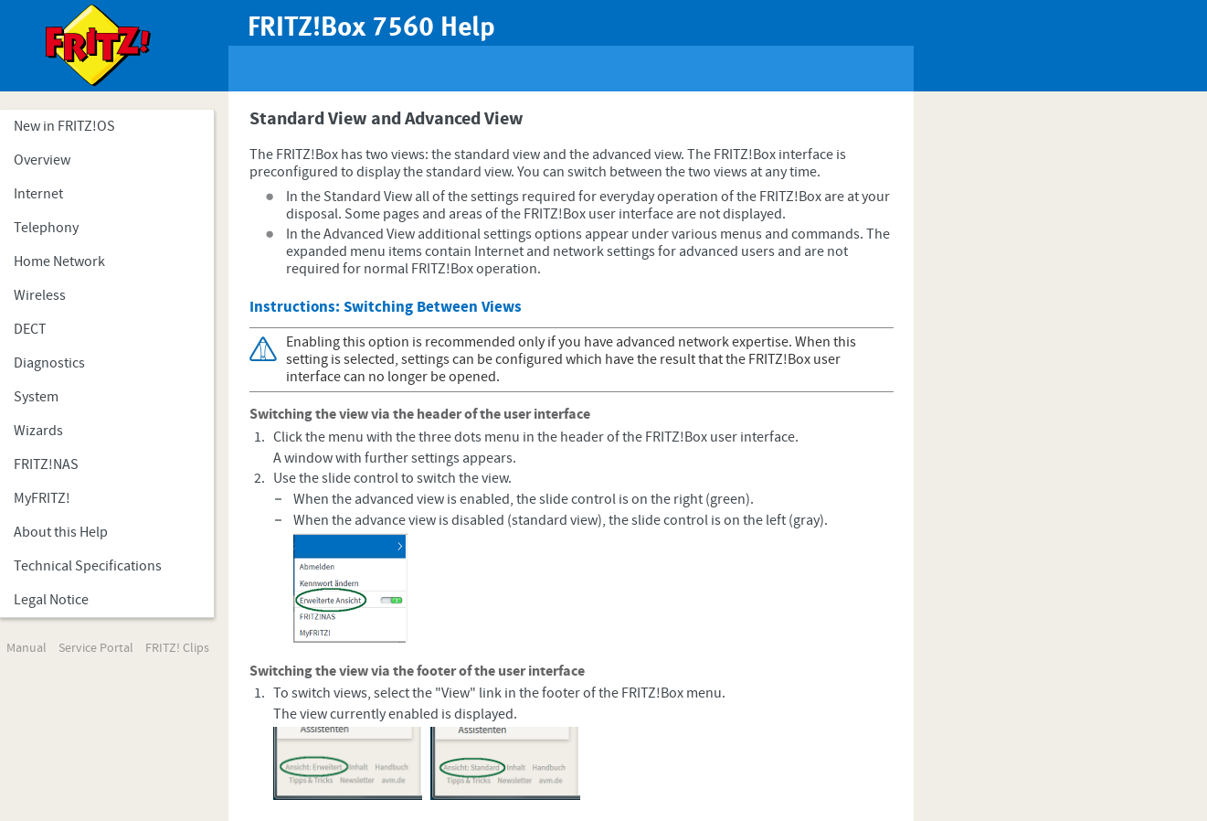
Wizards (38, 430)
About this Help (61, 532)
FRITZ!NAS (46, 464)
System (36, 397)
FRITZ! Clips (177, 648)
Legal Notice (51, 600)
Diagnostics (49, 363)
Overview (42, 160)
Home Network (59, 261)
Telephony (46, 228)
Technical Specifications (88, 566)
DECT (30, 329)
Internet (38, 194)
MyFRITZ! (42, 498)
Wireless (40, 295)
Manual (26, 648)
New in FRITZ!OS (64, 126)
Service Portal (95, 648)
